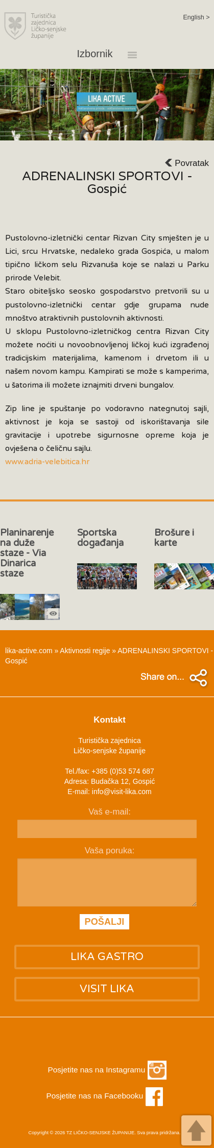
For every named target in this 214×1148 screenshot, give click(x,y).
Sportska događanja (100, 537)
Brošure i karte (174, 537)
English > (196, 17)
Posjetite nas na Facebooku (104, 1095)
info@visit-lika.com (122, 791)
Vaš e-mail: (109, 812)
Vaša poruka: (110, 850)
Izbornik (112, 54)
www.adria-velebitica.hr (47, 461)
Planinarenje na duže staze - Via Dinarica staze (27, 553)
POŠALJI (105, 922)
